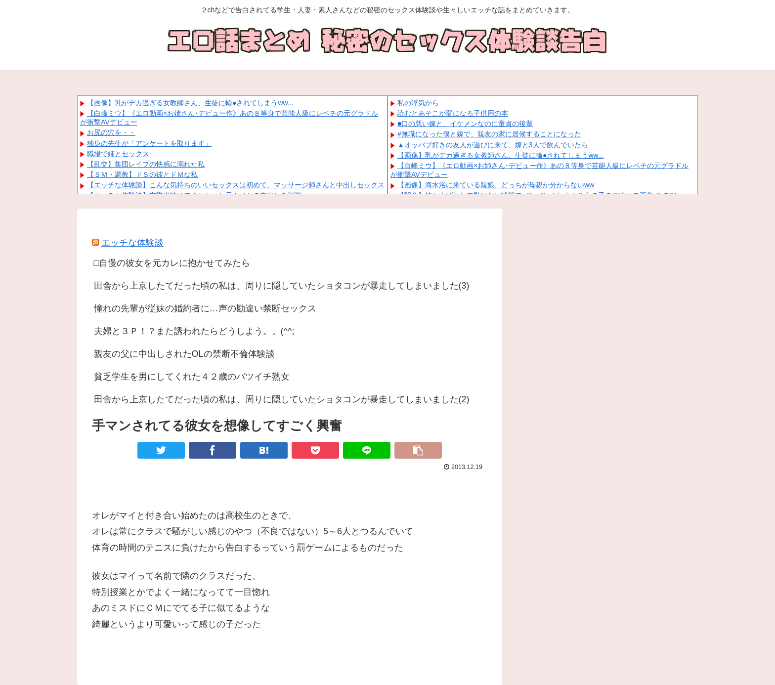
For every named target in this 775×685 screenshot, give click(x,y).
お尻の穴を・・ (111, 132)
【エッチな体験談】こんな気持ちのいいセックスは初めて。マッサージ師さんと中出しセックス (236, 185)
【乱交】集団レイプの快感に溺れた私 (146, 164)
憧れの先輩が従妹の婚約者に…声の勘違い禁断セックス (205, 308)
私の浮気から (418, 103)
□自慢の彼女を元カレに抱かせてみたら (172, 263)
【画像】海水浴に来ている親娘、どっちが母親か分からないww (495, 185)
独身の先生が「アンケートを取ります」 (149, 143)
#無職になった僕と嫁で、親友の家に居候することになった (489, 134)
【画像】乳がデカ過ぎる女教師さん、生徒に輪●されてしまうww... (190, 103)
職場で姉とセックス (118, 154)
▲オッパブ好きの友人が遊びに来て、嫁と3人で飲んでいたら (492, 145)
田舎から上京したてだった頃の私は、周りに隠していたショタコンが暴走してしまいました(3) (282, 286)
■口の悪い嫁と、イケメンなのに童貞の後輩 (465, 124)
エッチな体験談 (132, 243)
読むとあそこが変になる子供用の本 (452, 113)
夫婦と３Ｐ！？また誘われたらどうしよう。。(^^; (194, 331)
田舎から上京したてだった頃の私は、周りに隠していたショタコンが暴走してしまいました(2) (282, 399)
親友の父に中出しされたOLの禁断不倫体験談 (184, 354)
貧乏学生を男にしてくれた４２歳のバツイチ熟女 (192, 377)
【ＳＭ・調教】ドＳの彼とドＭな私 (142, 174)
